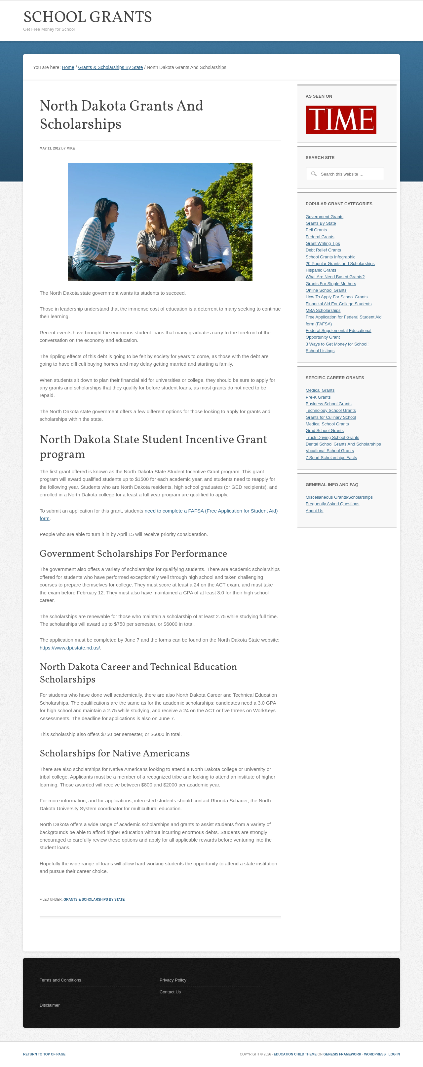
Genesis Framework (342, 1054)
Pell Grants (316, 229)
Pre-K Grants (318, 397)
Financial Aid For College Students (338, 303)
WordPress (375, 1054)
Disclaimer (50, 1005)
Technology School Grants (331, 410)
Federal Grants (320, 236)
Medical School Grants (327, 423)
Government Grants (324, 216)
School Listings (320, 350)
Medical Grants (320, 390)
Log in (394, 1054)
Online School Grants (326, 290)
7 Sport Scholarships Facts (331, 457)
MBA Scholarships (323, 310)
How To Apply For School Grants (337, 296)
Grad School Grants (325, 430)
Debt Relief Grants (323, 250)
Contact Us (170, 991)
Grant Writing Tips (323, 243)
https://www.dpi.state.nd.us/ (70, 647)
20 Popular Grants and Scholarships (340, 263)
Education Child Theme (295, 1054)
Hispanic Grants (321, 270)
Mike (71, 148)
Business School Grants (329, 403)
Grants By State (321, 223)
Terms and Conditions (60, 980)
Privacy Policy (173, 980)
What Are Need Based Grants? (335, 276)
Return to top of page (44, 1054)
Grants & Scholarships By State (94, 899)
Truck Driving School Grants (332, 437)
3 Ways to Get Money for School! (337, 344)
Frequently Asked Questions (333, 503)
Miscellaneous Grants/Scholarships (339, 497)
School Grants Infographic (330, 256)
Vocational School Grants (330, 450)
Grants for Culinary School (331, 417)
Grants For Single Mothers (331, 283)
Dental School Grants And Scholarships (343, 444)
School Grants (87, 18)
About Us (314, 510)
